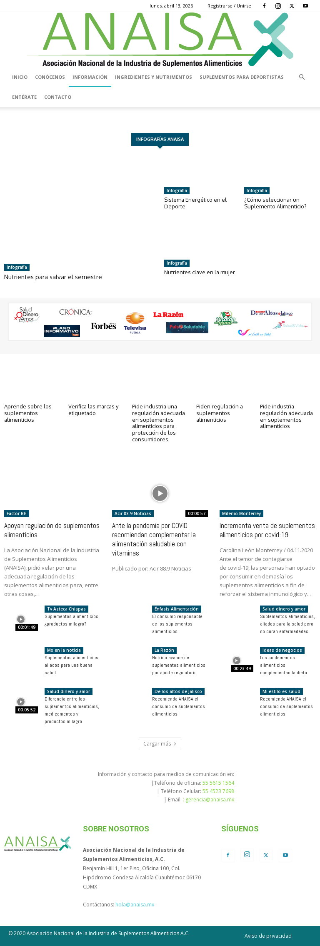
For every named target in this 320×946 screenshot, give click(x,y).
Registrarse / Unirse (229, 6)
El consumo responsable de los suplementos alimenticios (177, 624)
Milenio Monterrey (241, 513)
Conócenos (50, 77)
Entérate (24, 97)
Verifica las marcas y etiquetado (93, 409)
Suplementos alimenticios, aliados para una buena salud (72, 665)
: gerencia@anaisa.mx (208, 799)
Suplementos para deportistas (242, 77)
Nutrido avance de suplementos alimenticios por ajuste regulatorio (178, 665)
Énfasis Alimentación (177, 609)
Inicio (20, 77)
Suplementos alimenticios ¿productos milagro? (71, 620)
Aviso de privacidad (268, 935)
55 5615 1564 (218, 782)
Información (90, 77)
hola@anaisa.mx (134, 904)
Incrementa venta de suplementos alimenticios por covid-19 (267, 530)
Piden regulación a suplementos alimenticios (219, 413)
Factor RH (17, 513)
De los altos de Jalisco (178, 691)
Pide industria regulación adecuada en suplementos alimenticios (286, 416)
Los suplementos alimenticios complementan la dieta (283, 665)
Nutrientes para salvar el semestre (53, 277)
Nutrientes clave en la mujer (199, 272)
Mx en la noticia (64, 650)
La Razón (164, 650)
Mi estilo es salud (281, 691)
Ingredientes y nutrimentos (153, 77)
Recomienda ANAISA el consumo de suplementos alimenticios (178, 706)
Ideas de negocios (282, 650)
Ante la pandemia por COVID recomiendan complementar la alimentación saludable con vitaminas (154, 539)
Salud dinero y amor (283, 609)
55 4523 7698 (218, 791)
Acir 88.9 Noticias (133, 513)
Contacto (57, 97)
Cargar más (160, 743)
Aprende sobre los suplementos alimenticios (28, 413)
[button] (302, 77)
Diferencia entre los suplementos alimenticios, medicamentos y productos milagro (72, 710)
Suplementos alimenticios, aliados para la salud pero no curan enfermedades (287, 624)
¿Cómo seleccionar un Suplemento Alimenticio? (275, 203)
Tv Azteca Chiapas (66, 609)
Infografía (17, 267)
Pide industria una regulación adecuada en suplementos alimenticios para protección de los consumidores (158, 422)
